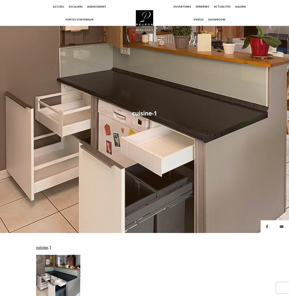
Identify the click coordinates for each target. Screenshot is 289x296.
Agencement (96, 6)
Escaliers (76, 6)
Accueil (58, 6)
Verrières (202, 6)
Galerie (240, 6)
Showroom (216, 19)
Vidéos (199, 19)
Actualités (222, 6)
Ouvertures (182, 6)
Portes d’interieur (79, 19)
